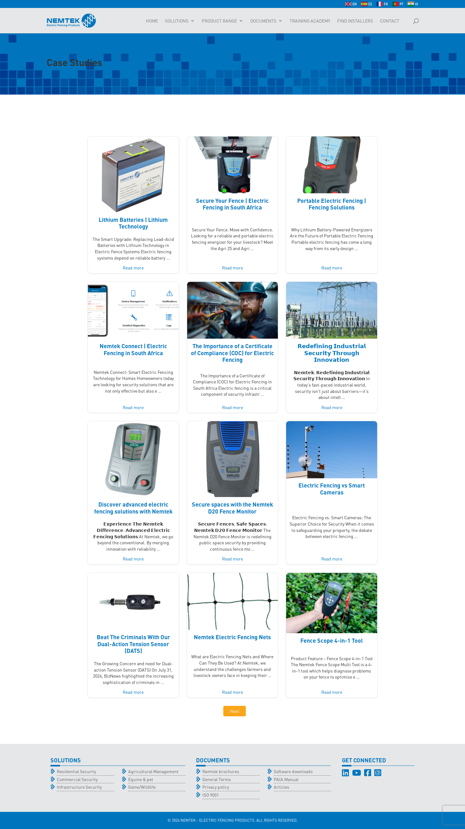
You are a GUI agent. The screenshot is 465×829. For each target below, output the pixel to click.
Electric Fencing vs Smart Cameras (331, 488)
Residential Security (76, 771)
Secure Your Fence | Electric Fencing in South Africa (232, 204)
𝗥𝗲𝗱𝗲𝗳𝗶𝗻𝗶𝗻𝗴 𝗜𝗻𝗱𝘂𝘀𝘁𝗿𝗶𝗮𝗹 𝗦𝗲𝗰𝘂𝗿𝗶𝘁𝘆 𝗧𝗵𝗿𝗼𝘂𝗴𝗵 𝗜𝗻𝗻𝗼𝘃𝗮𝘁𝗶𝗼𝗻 (332, 352)
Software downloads (293, 771)
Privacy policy (215, 787)
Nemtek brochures (220, 771)
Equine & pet (140, 779)
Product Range (219, 20)
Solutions (176, 20)
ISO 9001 (210, 795)
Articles (281, 787)
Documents (263, 20)
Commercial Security (77, 779)
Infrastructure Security (79, 787)
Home (152, 20)
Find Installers (355, 20)
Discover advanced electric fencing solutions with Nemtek (133, 508)
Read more (133, 267)
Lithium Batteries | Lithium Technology (133, 223)
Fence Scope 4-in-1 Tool (331, 640)
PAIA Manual (286, 779)
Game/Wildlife (142, 787)
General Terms (216, 779)
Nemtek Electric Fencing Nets (232, 636)
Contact (389, 20)
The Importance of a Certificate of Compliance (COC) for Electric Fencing (232, 352)
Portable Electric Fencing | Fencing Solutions (331, 204)
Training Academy (310, 20)
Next (234, 711)
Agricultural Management (153, 771)
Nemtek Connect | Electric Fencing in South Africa (133, 349)
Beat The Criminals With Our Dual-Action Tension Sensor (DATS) (133, 643)
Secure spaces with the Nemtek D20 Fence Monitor (232, 508)
